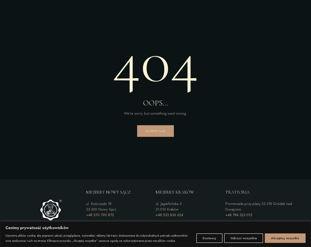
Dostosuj (209, 238)
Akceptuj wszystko (285, 238)
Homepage (155, 131)
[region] (155, 234)
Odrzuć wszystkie (243, 238)
